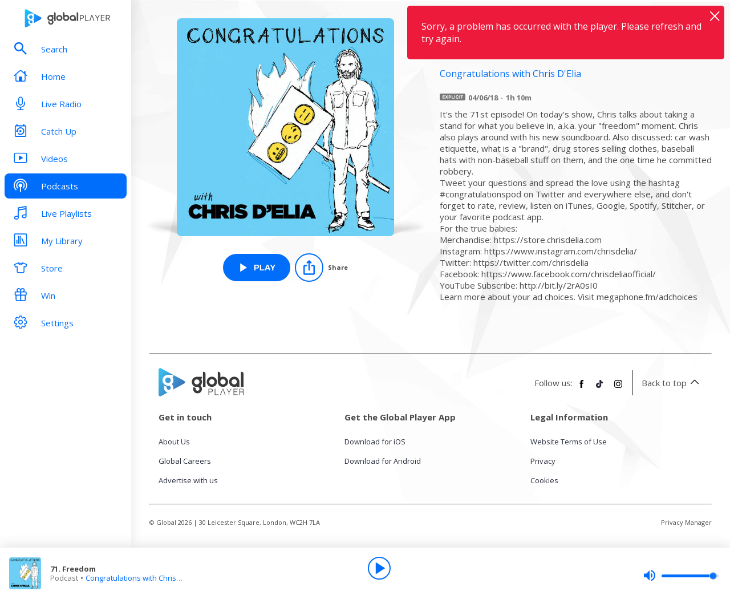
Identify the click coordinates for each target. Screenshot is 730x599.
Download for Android (382, 461)
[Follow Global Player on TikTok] (600, 388)
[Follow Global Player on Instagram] (618, 388)
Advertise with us (188, 480)
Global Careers (185, 461)
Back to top (672, 383)
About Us (174, 441)
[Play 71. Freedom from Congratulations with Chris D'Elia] (257, 267)
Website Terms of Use (568, 441)
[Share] (321, 267)
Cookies (544, 480)
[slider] (680, 575)
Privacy (542, 461)
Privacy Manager (686, 522)
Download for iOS (374, 441)
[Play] (379, 568)
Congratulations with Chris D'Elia (141, 578)
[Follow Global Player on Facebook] (582, 388)
